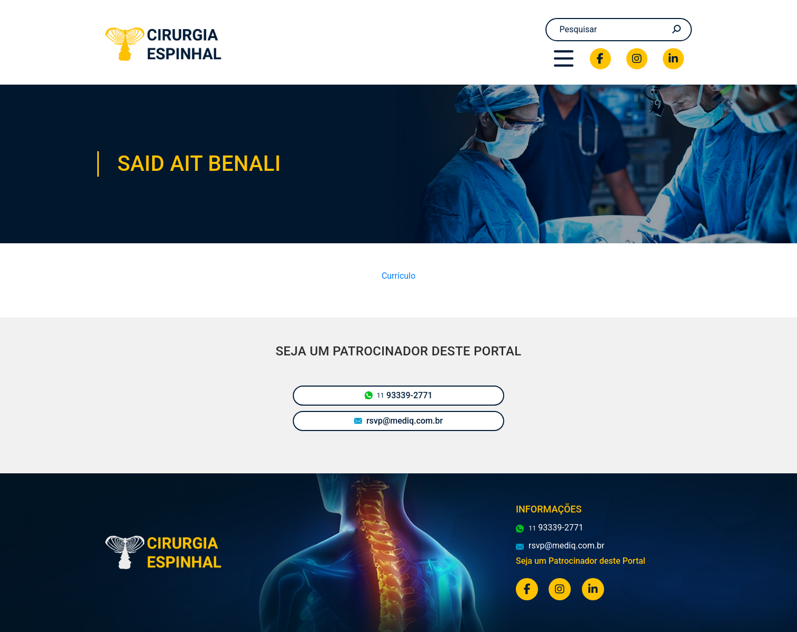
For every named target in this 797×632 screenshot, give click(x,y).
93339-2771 (399, 395)
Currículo (398, 276)
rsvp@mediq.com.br (398, 421)
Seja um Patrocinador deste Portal (580, 561)
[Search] (618, 29)
